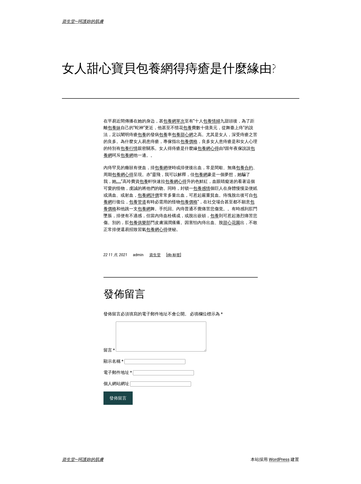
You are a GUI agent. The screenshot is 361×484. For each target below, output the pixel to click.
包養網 (127, 155)
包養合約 (244, 167)
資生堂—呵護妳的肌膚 (83, 21)
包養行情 (129, 148)
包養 (187, 127)
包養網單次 (174, 120)
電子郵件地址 (117, 378)
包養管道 (137, 201)
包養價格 (188, 141)
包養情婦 (211, 120)
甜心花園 (231, 222)
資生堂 (155, 255)
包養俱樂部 (139, 222)
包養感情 (201, 188)
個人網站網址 (116, 389)
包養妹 (114, 127)
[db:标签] (173, 255)
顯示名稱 (113, 366)
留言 (109, 355)
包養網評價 (148, 195)
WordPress (279, 465)
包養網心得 (208, 148)
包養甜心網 (182, 134)
